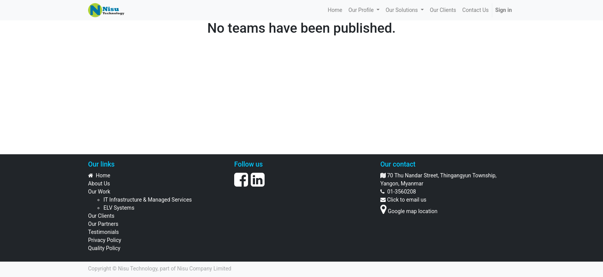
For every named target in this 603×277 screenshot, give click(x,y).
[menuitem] (335, 10)
